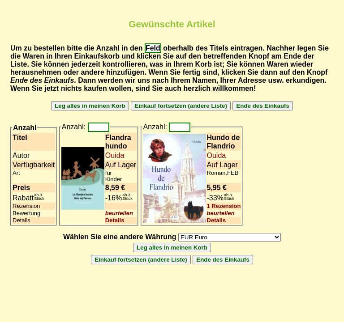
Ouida (115, 155)
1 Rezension (224, 206)
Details (115, 220)
